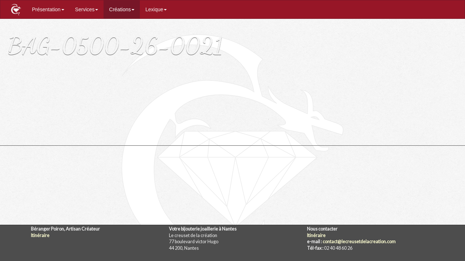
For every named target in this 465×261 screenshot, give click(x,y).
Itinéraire (40, 235)
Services (86, 9)
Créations (121, 9)
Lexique (156, 9)
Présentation (48, 9)
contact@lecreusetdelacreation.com (359, 241)
